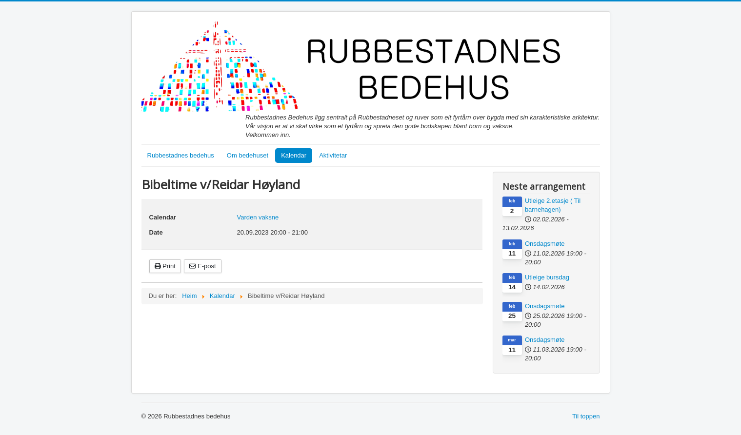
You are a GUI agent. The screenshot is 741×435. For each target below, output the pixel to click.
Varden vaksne (258, 217)
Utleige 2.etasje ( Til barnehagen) (553, 205)
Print (165, 266)
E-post (202, 266)
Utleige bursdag (547, 277)
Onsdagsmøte (545, 243)
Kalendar (293, 155)
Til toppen (586, 416)
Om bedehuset (247, 155)
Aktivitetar (333, 155)
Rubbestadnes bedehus (180, 155)
